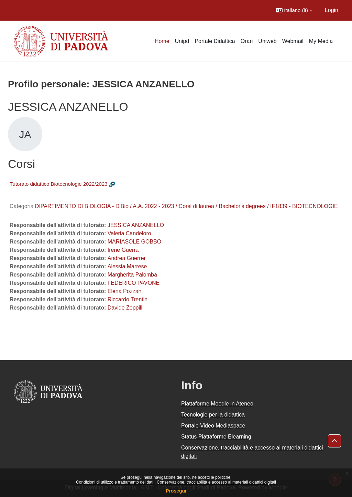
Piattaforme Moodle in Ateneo (217, 404)
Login (331, 10)
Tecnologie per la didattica (213, 415)
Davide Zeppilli (126, 308)
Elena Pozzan (125, 291)
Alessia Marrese (127, 266)
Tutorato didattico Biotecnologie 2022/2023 (59, 184)
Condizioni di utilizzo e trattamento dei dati (115, 482)
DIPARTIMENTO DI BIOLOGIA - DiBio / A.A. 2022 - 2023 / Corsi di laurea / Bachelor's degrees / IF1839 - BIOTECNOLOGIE (186, 206)
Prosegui (176, 491)
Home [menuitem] (162, 41)
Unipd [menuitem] (182, 41)
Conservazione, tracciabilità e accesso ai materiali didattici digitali (216, 482)
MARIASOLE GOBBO (134, 242)
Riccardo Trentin (128, 299)
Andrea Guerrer (127, 258)
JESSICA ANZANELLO (136, 225)
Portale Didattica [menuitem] (215, 41)
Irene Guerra (123, 250)
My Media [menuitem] (321, 41)
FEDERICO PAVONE (134, 283)
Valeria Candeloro (129, 233)
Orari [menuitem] (247, 41)
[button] (294, 10)
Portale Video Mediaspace (213, 426)
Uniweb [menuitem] (267, 41)
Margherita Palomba (132, 275)
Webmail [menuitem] (293, 41)
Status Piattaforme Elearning (216, 437)
